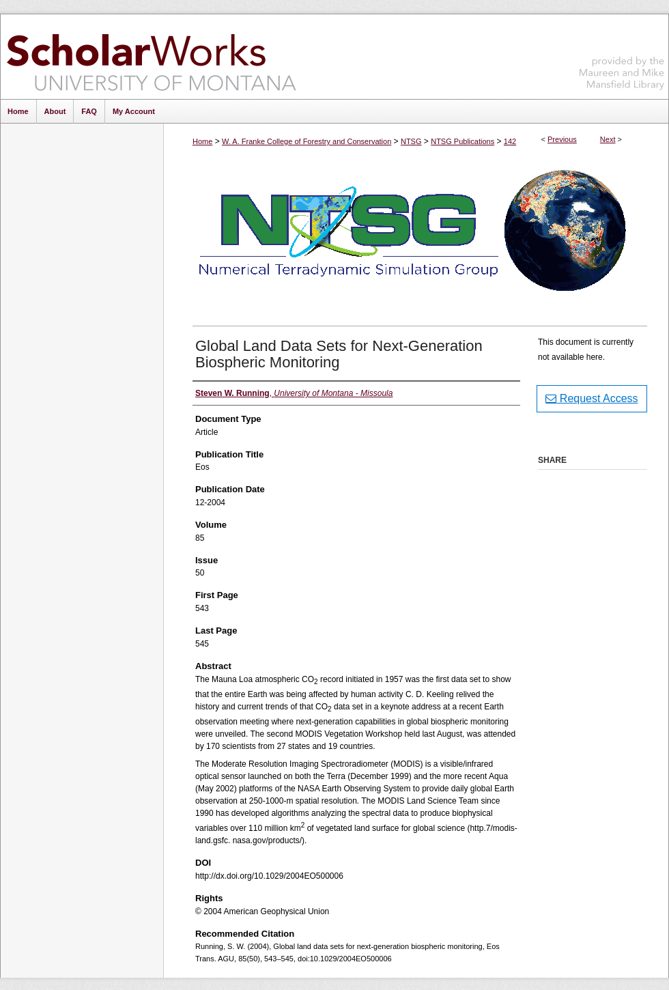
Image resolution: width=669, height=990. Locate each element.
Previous (562, 139)
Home (202, 141)
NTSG (411, 141)
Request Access (591, 398)
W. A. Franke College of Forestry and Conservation (306, 141)
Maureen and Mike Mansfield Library (621, 54)
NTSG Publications (462, 141)
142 (510, 141)
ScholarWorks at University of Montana (151, 56)
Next (608, 139)
